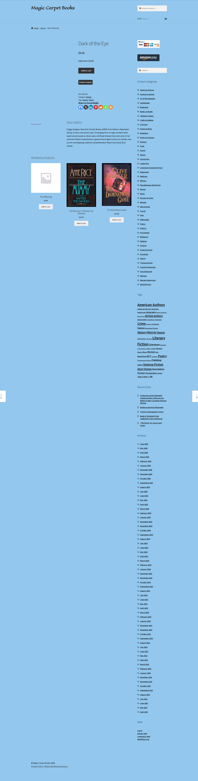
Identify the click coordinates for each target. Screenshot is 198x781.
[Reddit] (100, 107)
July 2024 (143, 543)
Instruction (144, 159)
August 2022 (145, 643)
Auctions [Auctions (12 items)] (155, 309)
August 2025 (145, 487)
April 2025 (144, 504)
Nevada (143, 202)
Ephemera (144, 133)
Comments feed (143, 736)
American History (147, 90)
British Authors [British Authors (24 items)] (154, 316)
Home (36, 28)
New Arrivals (145, 207)
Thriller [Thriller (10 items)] (159, 373)
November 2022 (146, 630)
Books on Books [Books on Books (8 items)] (161, 312)
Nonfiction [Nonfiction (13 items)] (142, 356)
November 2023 (146, 578)
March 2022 (144, 664)
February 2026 (145, 461)
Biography (144, 107)
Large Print (144, 163)
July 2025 (143, 491)
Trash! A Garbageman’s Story (151, 412)
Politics (143, 228)
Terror (91, 100)
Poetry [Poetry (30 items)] (162, 356)
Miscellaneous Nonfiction (150, 185)
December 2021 (146, 677)
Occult (143, 211)
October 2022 (145, 634)
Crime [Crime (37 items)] (141, 324)
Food (142, 146)
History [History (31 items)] (142, 332)
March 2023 (144, 612)
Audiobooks (145, 103)
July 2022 (143, 647)
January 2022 (145, 673)
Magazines (144, 172)
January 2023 (145, 621)
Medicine (143, 176)
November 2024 (146, 526)
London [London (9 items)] (153, 349)
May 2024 (143, 552)
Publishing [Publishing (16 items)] (156, 360)
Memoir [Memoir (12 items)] (159, 348)
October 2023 (145, 582)
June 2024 (144, 548)
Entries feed (142, 733)
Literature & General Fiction (151, 168)
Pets (142, 215)
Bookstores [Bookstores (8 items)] (141, 316)
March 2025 (144, 509)
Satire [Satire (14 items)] (140, 364)
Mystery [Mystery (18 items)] (152, 351)
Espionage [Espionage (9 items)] (155, 324)
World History (145, 284)
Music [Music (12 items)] (145, 352)
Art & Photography (147, 98)
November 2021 (146, 682)
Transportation (146, 263)
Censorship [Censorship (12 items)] (141, 319)
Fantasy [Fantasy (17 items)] (141, 328)
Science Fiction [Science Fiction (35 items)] (153, 364)
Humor (143, 155)
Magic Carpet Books (53, 7)
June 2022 (144, 651)
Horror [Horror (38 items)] (152, 332)
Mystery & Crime (146, 198)
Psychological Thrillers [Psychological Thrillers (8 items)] (144, 360)
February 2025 (145, 513)
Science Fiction (146, 250)
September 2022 (146, 638)
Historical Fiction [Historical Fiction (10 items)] (151, 328)
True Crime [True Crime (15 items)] (142, 376)
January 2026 (145, 465)
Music (142, 194)
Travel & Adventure (147, 267)
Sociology (144, 254)
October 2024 (145, 530)
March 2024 (144, 561)
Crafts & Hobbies (146, 120)
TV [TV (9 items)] (149, 377)
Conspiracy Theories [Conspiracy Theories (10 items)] (154, 320)
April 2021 (144, 712)
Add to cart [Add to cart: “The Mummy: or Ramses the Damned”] (81, 223)
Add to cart (86, 70)
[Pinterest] (96, 107)
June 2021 (144, 703)
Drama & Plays (146, 129)
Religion (143, 241)
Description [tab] (36, 124)
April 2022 (144, 660)
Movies (143, 189)
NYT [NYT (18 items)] (149, 356)
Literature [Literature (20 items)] (154, 344)
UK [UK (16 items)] (151, 376)
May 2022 (143, 656)
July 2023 (143, 595)
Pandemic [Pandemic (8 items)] (154, 356)
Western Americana (148, 280)
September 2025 (146, 483)
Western (143, 276)
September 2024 (146, 535)
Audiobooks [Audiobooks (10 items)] (141, 312)
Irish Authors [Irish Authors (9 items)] (141, 339)
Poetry (142, 224)
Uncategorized (146, 271)
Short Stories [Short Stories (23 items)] (144, 369)
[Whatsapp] (105, 107)
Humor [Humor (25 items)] (161, 332)
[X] (86, 107)
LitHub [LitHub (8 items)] (148, 349)
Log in (139, 730)
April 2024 (144, 556)
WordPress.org (143, 739)
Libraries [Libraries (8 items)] (149, 339)
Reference (144, 237)
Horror (43, 28)
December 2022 (146, 625)
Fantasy (143, 142)
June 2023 (144, 599)
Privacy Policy (37, 766)
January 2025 (145, 517)
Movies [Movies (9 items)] (139, 352)
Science (143, 245)
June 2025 (144, 496)
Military (143, 181)
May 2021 (143, 707)
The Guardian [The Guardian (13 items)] (151, 373)
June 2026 (144, 444)
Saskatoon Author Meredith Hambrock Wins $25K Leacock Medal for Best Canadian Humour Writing (153, 399)
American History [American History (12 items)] (144, 309)
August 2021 (145, 695)
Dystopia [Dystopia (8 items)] (149, 324)
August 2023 (145, 591)
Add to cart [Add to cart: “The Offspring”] (45, 207)
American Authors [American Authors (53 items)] (151, 304)
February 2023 (145, 617)
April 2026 (144, 452)
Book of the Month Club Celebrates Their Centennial (151, 417)
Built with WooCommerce (56, 766)
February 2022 (145, 669)
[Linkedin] (91, 107)
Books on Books (146, 111)
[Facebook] (81, 107)
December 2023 (146, 573)
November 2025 (146, 474)
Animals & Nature (147, 94)
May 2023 (143, 604)
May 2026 (143, 448)
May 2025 (143, 500)
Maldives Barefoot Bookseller (151, 407)
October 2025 (145, 478)
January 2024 (145, 569)
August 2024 (145, 539)
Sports (143, 258)
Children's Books (146, 116)
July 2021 (143, 699)
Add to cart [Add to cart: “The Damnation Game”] (116, 220)
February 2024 (145, 565)
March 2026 (144, 457)
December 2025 (146, 470)
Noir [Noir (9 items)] (157, 352)
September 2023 (146, 586)
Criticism (143, 124)
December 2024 (146, 522)
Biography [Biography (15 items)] (151, 312)
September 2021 (146, 690)
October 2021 (145, 686)
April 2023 (144, 608)
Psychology (144, 233)
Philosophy (144, 219)
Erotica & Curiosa (147, 137)
